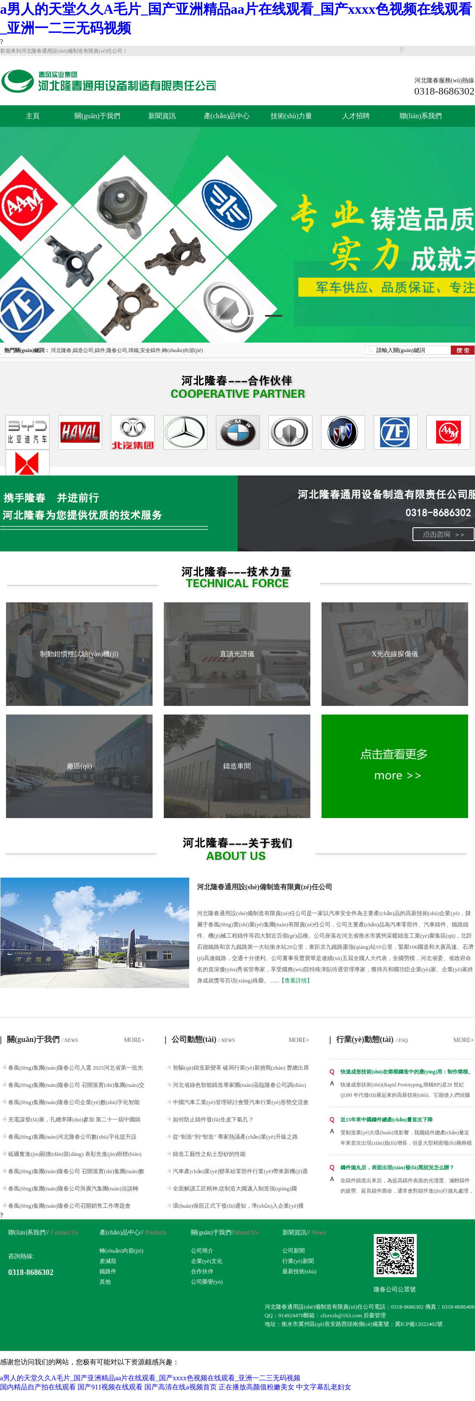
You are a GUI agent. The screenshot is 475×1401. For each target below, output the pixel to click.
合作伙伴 (202, 1271)
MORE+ (134, 1040)
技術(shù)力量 (291, 116)
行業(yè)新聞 (298, 1261)
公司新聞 (293, 1250)
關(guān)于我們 (97, 116)
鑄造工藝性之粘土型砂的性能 (209, 1154)
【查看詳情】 (295, 980)
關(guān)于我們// (212, 1232)
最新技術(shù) (299, 1271)
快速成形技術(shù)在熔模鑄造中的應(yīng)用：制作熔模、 (407, 1072)
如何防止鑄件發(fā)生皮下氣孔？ (213, 1119)
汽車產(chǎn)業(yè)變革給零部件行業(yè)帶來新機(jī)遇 (240, 1171)
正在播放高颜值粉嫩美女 (256, 1387)
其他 (105, 1281)
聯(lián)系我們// (28, 1232)
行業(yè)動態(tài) (372, 1039)
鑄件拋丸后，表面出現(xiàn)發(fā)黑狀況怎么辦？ (397, 1168)
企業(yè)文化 (206, 1261)
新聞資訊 (162, 116)
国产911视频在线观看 (110, 1387)
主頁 (33, 116)
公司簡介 (202, 1250)
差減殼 (108, 1261)
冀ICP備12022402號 (419, 1324)
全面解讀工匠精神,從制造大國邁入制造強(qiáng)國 (235, 1188)
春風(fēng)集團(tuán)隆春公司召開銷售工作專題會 (69, 1206)
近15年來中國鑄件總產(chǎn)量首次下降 (387, 1120)
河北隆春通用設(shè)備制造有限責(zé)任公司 (264, 887)
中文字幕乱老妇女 (323, 1387)
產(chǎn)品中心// (121, 1232)
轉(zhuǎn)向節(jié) (122, 1250)
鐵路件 (108, 1271)
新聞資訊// (296, 1232)
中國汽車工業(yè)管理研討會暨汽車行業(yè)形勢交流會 (241, 1102)
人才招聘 (356, 116)
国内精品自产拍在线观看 (38, 1387)
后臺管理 (374, 1315)
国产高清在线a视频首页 (180, 1387)
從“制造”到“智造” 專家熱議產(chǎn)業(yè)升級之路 (235, 1136)
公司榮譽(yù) (207, 1281)
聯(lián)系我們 (421, 116)
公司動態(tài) (203, 1039)
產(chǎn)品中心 (227, 116)
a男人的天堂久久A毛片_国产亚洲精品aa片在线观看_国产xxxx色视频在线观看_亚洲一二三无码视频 (150, 1378)
